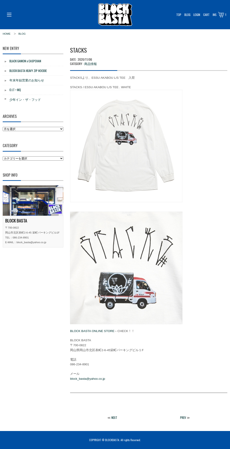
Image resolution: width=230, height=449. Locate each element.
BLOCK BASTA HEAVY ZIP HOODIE (28, 70)
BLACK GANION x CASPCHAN (25, 61)
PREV (183, 417)
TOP (178, 14)
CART (206, 14)
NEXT (114, 417)
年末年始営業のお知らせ (26, 80)
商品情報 (90, 63)
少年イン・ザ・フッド (25, 99)
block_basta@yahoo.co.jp (87, 378)
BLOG (187, 14)
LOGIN (196, 14)
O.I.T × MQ (15, 90)
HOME (7, 33)
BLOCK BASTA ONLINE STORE (92, 331)
